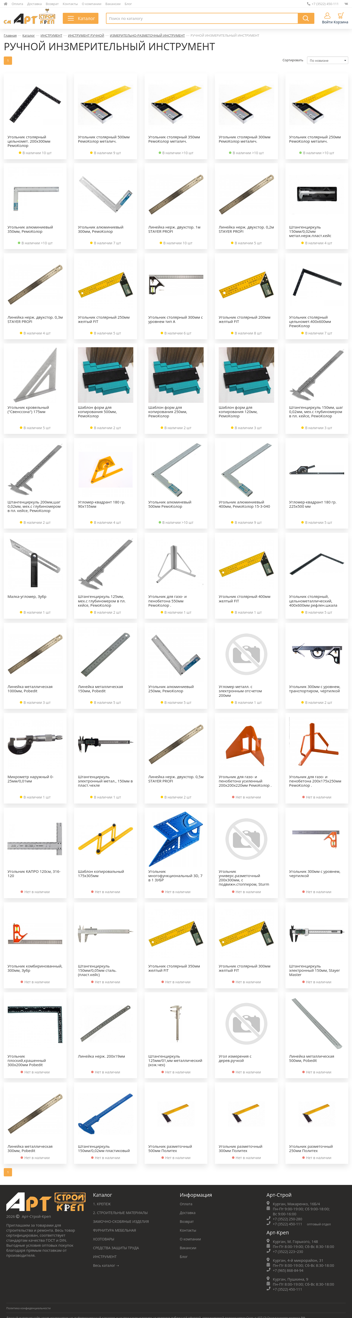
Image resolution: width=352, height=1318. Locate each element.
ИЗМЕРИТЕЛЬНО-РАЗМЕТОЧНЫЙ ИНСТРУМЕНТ (147, 35)
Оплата (17, 4)
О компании (91, 4)
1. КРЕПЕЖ (102, 1204)
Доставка (34, 4)
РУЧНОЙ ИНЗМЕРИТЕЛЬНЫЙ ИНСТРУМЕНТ (225, 35)
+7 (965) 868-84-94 (289, 1270)
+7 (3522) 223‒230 (289, 1251)
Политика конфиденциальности (29, 1308)
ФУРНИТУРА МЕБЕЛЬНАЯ (116, 1230)
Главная (10, 35)
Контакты (70, 4)
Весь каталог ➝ (107, 1265)
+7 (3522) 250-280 (288, 1219)
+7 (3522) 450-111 (323, 4)
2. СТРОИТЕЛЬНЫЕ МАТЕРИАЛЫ (122, 1213)
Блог (128, 4)
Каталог (28, 35)
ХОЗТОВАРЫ (104, 1239)
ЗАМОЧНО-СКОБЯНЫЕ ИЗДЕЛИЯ (122, 1221)
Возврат (52, 4)
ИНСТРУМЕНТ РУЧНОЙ (86, 35)
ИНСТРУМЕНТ (51, 35)
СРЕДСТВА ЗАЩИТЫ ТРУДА (117, 1248)
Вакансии (113, 4)
